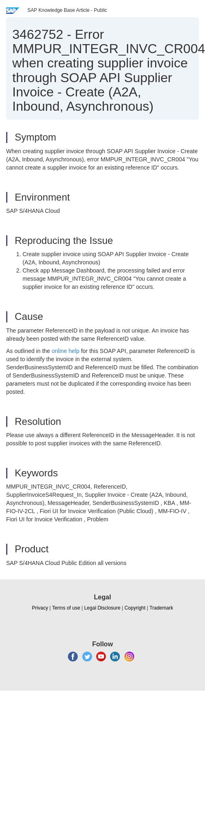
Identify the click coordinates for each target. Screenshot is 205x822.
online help (65, 351)
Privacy (40, 608)
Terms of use (66, 608)
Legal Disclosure (102, 608)
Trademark (161, 608)
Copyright (134, 608)
